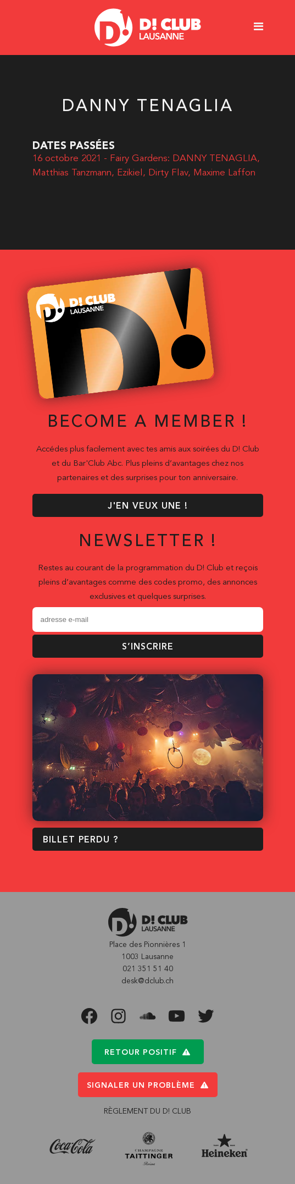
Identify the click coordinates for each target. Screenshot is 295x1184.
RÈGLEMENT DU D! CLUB (147, 1111)
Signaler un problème (148, 1085)
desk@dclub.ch (147, 981)
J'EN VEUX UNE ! (148, 506)
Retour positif (147, 1052)
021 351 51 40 (148, 969)
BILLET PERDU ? (80, 840)
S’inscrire (148, 647)
